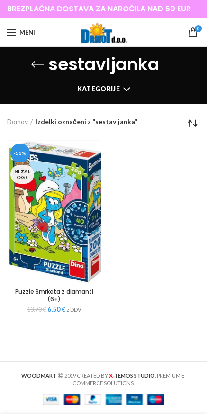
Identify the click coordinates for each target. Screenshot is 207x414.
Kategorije (98, 89)
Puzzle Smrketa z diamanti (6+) (54, 295)
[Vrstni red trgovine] (193, 123)
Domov (17, 121)
